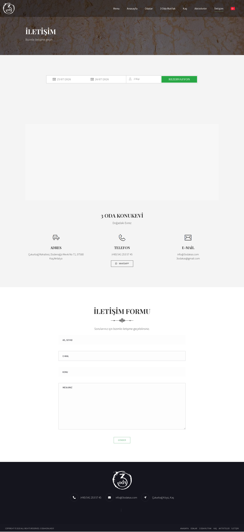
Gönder (122, 440)
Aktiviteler (203, 8)
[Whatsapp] (122, 511)
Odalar (151, 8)
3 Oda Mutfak (170, 8)
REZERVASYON (180, 79)
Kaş (187, 8)
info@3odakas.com (126, 497)
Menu (119, 8)
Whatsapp (122, 263)
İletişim (221, 8)
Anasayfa (134, 8)
